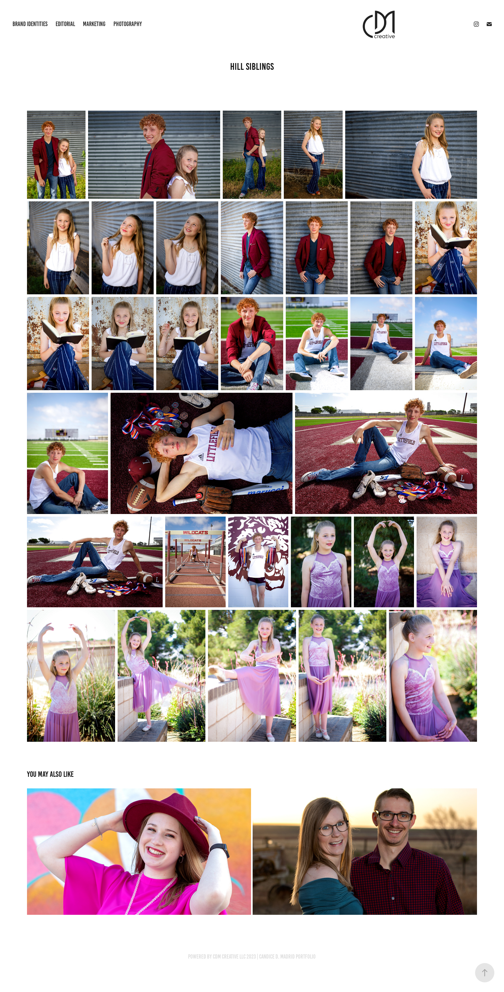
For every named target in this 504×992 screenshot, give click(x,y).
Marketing (94, 24)
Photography (127, 24)
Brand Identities (30, 24)
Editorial (65, 24)
